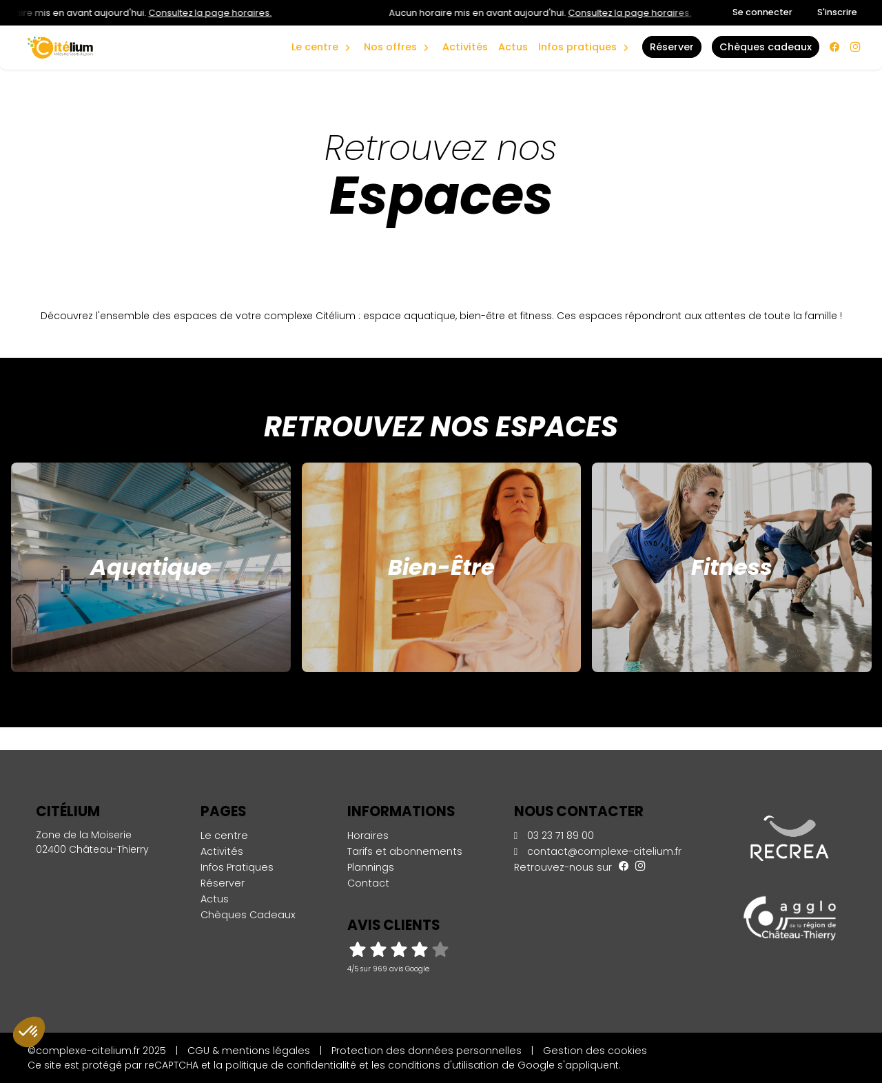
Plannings (370, 867)
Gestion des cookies (595, 1050)
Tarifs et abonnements (404, 851)
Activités (465, 47)
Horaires (368, 835)
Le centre (224, 835)
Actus (513, 47)
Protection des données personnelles (426, 1050)
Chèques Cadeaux (248, 915)
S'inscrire (837, 12)
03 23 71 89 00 (554, 835)
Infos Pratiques (577, 47)
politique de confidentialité (290, 1065)
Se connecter (762, 12)
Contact (368, 883)
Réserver (223, 883)
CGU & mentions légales (248, 1050)
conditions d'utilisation (443, 1065)
